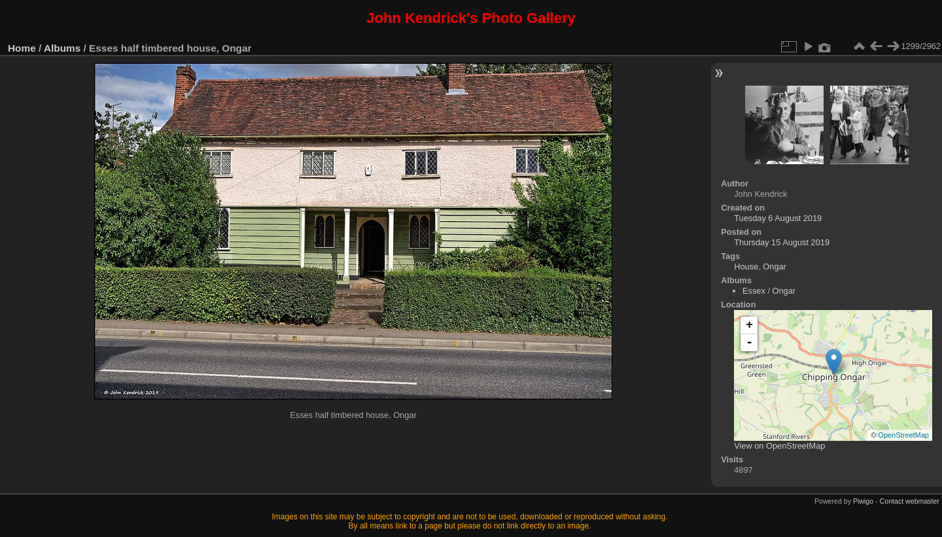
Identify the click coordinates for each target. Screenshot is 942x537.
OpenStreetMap (903, 435)
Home (22, 48)
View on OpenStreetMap (779, 446)
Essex (753, 291)
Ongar (774, 266)
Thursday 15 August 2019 (781, 242)
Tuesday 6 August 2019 (778, 218)
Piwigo (863, 501)
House (746, 266)
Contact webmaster (909, 501)
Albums (62, 48)
